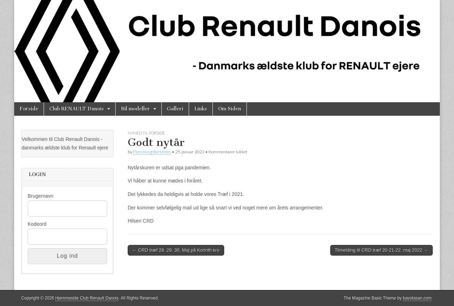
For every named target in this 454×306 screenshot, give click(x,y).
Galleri (175, 109)
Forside (29, 109)
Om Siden (229, 109)
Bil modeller (135, 109)
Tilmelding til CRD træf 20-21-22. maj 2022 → (381, 250)
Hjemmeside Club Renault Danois (86, 298)
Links (200, 109)
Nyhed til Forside (146, 133)
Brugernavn (40, 196)
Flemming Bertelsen (152, 151)
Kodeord (37, 224)
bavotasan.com (417, 298)
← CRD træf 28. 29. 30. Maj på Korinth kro (176, 250)
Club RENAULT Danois (76, 109)
